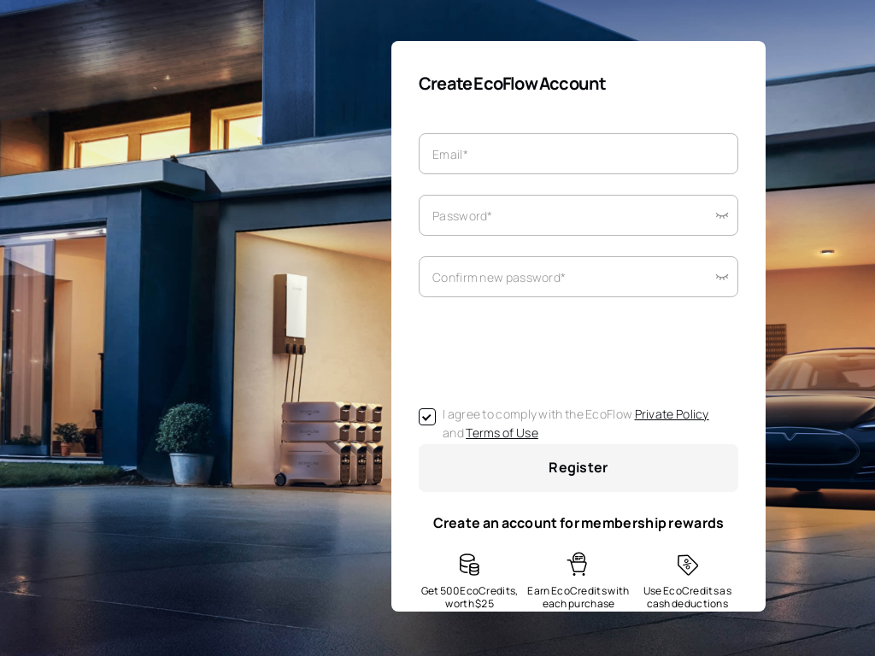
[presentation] (548, 351)
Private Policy (672, 414)
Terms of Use (502, 433)
